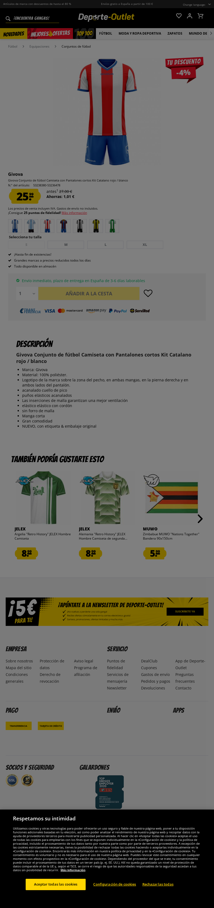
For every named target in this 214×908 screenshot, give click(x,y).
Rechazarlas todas (157, 884)
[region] (107, 859)
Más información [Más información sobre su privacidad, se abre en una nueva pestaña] (73, 870)
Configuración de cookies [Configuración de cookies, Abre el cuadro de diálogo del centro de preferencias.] (114, 884)
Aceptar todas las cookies (55, 884)
